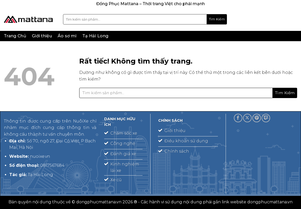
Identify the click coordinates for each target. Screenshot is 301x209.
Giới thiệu (42, 35)
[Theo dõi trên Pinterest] (256, 118)
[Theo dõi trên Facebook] (238, 118)
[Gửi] (217, 19)
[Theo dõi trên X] (247, 118)
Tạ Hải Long (95, 35)
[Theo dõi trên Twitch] (266, 118)
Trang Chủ (15, 35)
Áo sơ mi (67, 35)
